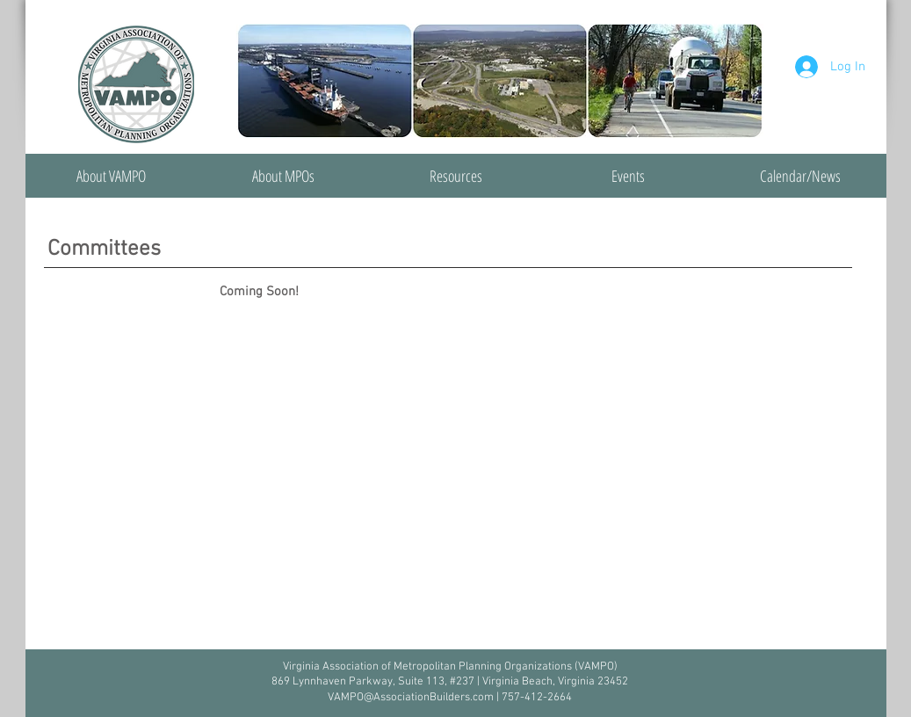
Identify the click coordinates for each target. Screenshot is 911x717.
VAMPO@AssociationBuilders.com (411, 698)
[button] (284, 176)
